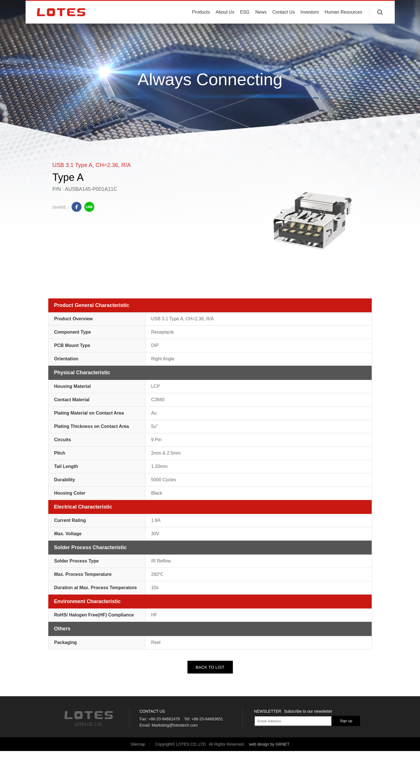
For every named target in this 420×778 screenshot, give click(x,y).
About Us (225, 26)
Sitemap (138, 744)
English (366, 8)
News (261, 26)
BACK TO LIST (210, 667)
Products (201, 26)
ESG (245, 26)
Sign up (346, 721)
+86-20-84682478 (164, 719)
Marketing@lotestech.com (175, 725)
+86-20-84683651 (207, 719)
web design (259, 744)
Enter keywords (380, 26)
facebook (77, 207)
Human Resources (343, 26)
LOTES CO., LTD (61, 26)
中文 (382, 8)
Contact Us (283, 26)
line (89, 207)
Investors (309, 26)
